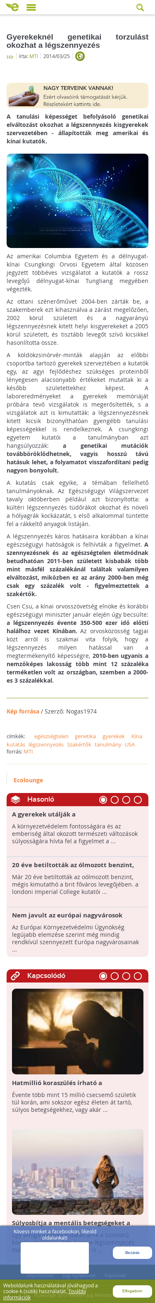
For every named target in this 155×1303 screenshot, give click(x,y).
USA (130, 744)
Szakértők (79, 744)
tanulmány (108, 744)
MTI (33, 56)
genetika (85, 736)
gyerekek (114, 736)
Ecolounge (28, 780)
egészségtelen (51, 736)
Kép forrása (23, 711)
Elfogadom (132, 1291)
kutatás (16, 744)
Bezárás (132, 1256)
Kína (136, 736)
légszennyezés (46, 744)
